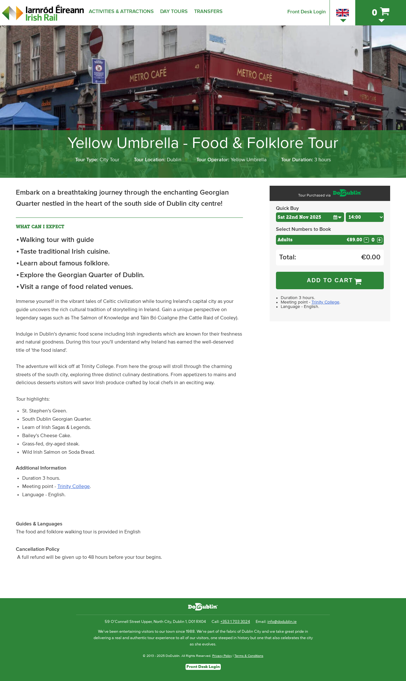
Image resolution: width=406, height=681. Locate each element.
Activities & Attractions (121, 11)
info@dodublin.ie (282, 622)
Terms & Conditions (248, 656)
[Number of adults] (373, 240)
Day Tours (174, 11)
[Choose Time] (365, 217)
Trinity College (73, 486)
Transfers (208, 11)
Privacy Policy (222, 656)
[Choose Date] (310, 217)
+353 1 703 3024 (235, 622)
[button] (337, 217)
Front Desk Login (306, 11)
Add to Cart (330, 280)
